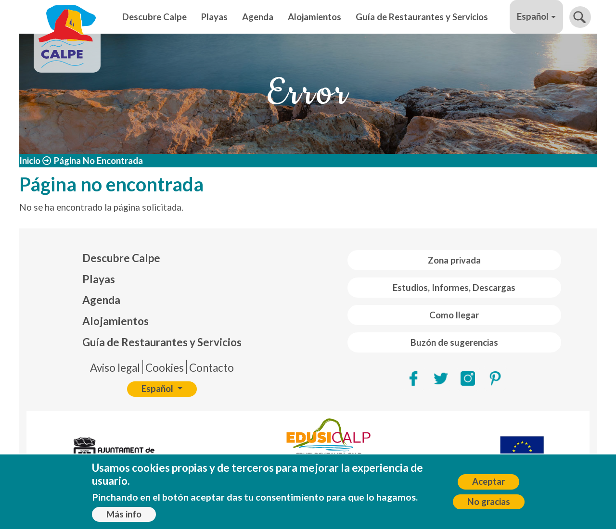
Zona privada (454, 260)
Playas (214, 17)
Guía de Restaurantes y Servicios (422, 17)
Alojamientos (314, 17)
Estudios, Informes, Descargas (454, 287)
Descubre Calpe (154, 17)
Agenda (257, 17)
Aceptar (488, 484)
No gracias (488, 504)
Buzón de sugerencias (454, 342)
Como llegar (454, 315)
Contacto (211, 367)
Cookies (164, 367)
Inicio (29, 160)
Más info (123, 516)
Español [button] (533, 16)
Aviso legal (115, 367)
